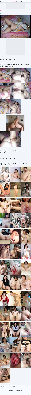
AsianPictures (15, 1)
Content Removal (18, 390)
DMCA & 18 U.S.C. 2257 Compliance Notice (15, 393)
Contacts (11, 390)
